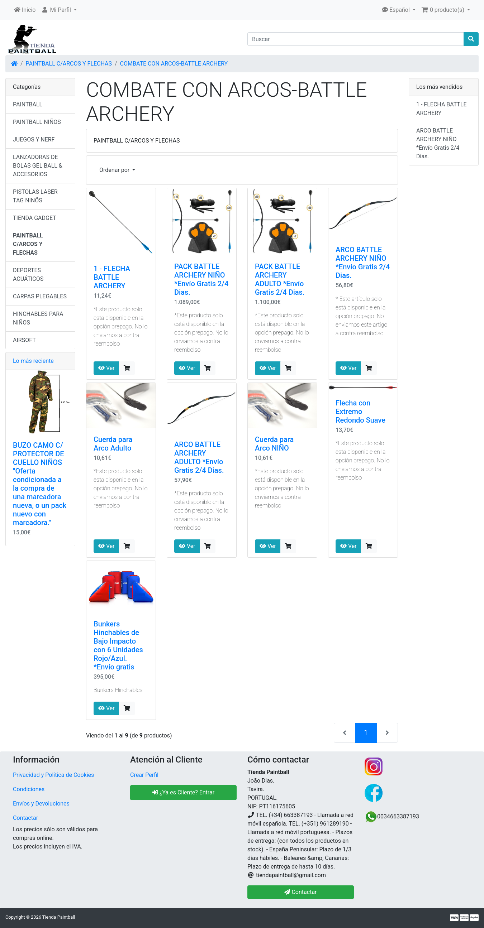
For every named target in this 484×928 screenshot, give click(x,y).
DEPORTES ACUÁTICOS (28, 274)
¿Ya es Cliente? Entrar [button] (183, 792)
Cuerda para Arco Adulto (113, 443)
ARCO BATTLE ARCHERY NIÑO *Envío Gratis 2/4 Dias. (363, 262)
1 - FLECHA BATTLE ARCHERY (112, 277)
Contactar (25, 817)
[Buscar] (355, 39)
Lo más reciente (33, 360)
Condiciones (28, 789)
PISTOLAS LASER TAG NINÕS (35, 196)
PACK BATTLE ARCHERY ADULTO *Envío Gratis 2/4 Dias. (279, 279)
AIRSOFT (24, 340)
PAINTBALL (27, 104)
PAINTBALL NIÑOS (37, 122)
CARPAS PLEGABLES (40, 296)
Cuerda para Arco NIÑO (274, 443)
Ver (106, 368)
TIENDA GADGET (34, 218)
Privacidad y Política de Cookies (53, 774)
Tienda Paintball (58, 917)
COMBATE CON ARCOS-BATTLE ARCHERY (174, 63)
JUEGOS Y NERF (33, 139)
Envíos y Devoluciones (41, 803)
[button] (59, 10)
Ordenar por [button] (115, 170)
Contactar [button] (300, 892)
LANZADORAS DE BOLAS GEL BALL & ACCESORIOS (37, 166)
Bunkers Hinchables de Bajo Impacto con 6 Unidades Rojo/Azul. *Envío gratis (118, 645)
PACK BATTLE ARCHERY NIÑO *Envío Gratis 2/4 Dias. (201, 279)
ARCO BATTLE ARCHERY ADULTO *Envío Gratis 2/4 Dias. (199, 457)
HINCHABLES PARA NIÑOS (38, 318)
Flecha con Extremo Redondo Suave (360, 411)
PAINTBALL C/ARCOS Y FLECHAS (69, 63)
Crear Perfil (144, 774)
